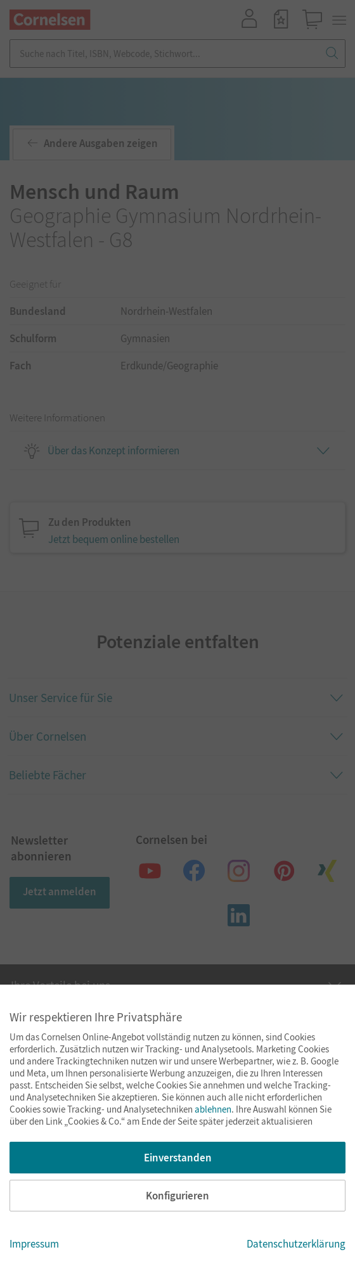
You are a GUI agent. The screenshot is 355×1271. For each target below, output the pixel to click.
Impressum (34, 1244)
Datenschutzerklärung (296, 1244)
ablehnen (213, 1109)
